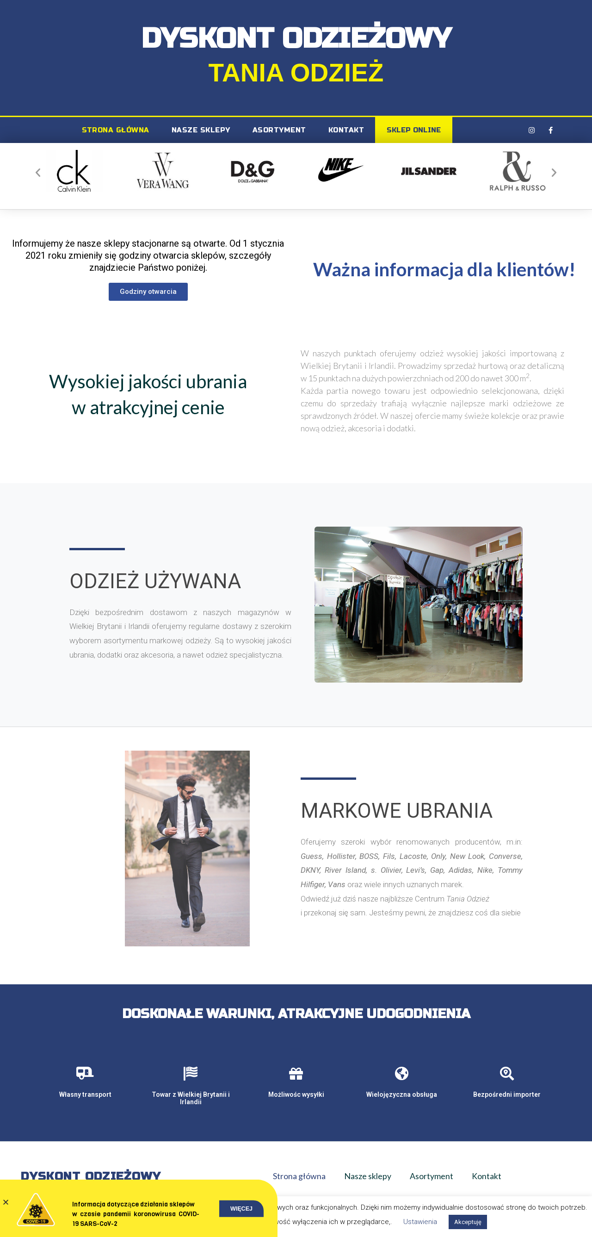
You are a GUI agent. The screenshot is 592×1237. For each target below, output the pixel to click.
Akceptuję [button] (467, 1221)
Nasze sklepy (201, 130)
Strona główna (115, 130)
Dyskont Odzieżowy (91, 1176)
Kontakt (346, 130)
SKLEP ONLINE (414, 130)
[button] (37, 172)
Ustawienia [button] (420, 1222)
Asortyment (279, 130)
